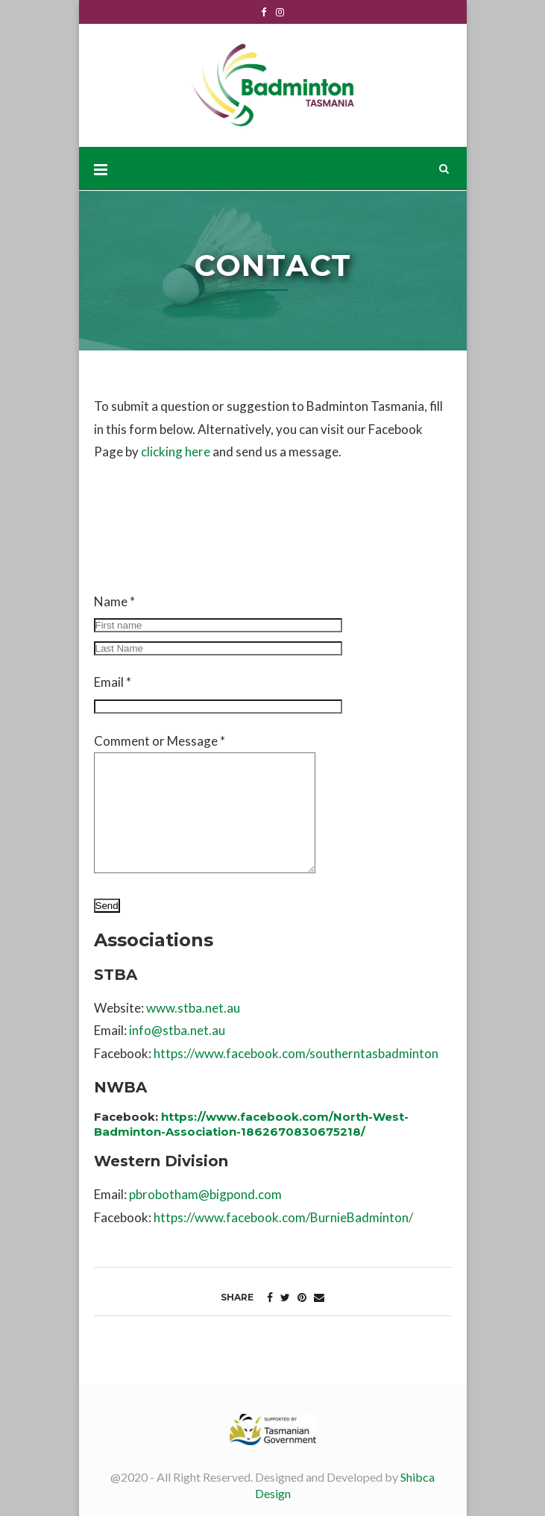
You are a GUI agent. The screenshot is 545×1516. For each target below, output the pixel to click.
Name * (218, 624)
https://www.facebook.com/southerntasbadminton (296, 1053)
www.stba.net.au (193, 1008)
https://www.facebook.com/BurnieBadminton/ (283, 1217)
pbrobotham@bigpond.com (205, 1194)
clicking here (175, 451)
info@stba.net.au (177, 1030)
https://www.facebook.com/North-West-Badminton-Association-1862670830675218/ (251, 1124)
